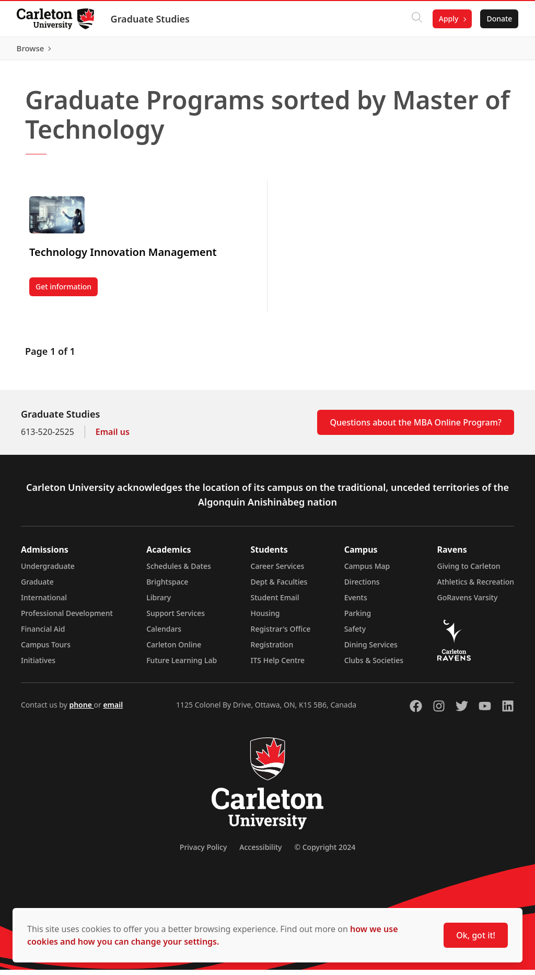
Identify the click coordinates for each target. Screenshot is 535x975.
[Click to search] (416, 18)
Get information (67, 293)
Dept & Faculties (279, 587)
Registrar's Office (281, 634)
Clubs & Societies (373, 665)
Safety (355, 634)
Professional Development (67, 618)
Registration (272, 650)
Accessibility (260, 852)
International (44, 603)
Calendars (163, 634)
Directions (362, 587)
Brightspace (167, 587)
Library (158, 603)
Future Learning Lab (181, 665)
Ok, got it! (475, 935)
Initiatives (38, 665)
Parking (357, 618)
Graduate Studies (150, 19)
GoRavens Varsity (467, 603)
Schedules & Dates (178, 571)
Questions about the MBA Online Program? (416, 427)
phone (81, 710)
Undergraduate (48, 571)
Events (355, 603)
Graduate (37, 587)
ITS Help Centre (278, 665)
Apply (448, 19)
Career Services (278, 571)
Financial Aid (43, 634)
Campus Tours (46, 650)
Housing (265, 618)
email (113, 710)
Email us (113, 437)
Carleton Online (173, 650)
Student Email (275, 603)
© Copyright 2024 (324, 852)
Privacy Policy (203, 852)
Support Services (175, 618)
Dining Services (371, 650)
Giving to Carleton (469, 571)
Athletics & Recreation (475, 587)
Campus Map (367, 571)
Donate (499, 19)
